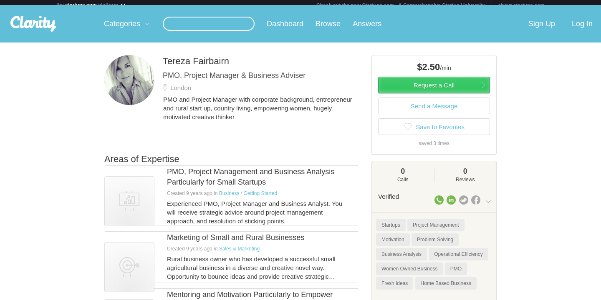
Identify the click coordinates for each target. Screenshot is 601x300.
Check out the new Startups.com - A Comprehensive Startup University (400, 5)
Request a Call (434, 90)
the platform (91, 5)
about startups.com (521, 5)
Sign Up (541, 29)
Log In (582, 29)
